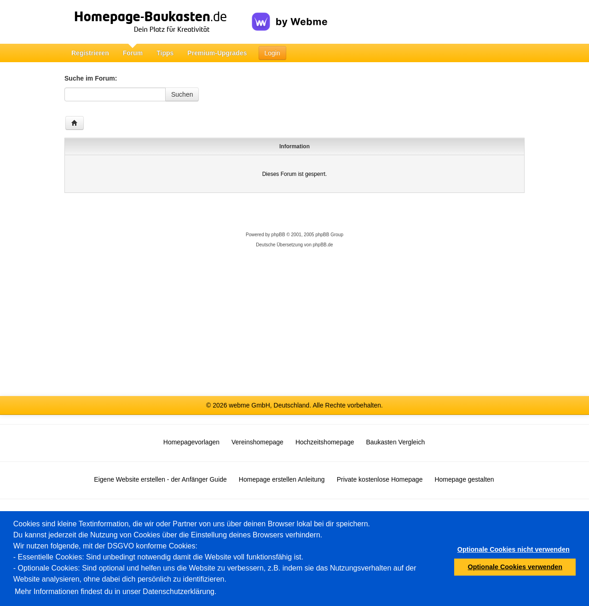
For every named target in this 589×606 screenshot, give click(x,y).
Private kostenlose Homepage (380, 479)
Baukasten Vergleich (395, 442)
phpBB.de (323, 244)
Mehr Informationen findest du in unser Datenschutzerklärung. (115, 591)
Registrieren (90, 53)
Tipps (164, 53)
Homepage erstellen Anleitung (282, 479)
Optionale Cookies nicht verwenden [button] (513, 549)
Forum (133, 53)
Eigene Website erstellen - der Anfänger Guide (160, 479)
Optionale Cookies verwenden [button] (515, 567)
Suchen (182, 94)
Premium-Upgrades (217, 53)
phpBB (278, 234)
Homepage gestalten (464, 479)
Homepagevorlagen (191, 442)
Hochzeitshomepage (324, 442)
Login (272, 53)
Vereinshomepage (257, 442)
